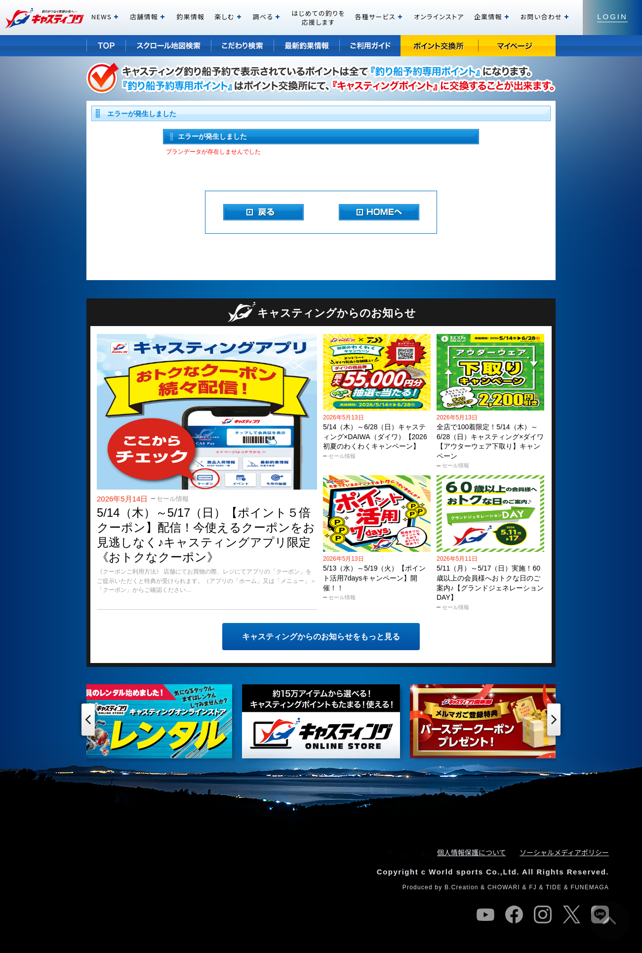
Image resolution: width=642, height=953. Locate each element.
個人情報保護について (471, 852)
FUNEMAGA (589, 887)
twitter (571, 914)
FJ (533, 887)
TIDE (554, 887)
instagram (543, 914)
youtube (485, 914)
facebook (514, 914)
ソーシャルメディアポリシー (564, 852)
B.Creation (461, 887)
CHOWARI (503, 887)
